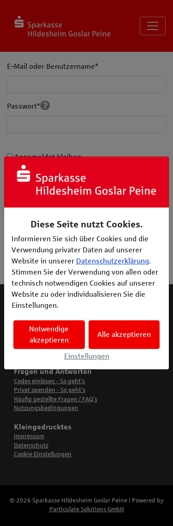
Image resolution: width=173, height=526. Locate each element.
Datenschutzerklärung (112, 261)
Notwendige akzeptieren (49, 334)
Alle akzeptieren (124, 334)
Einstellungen (86, 356)
